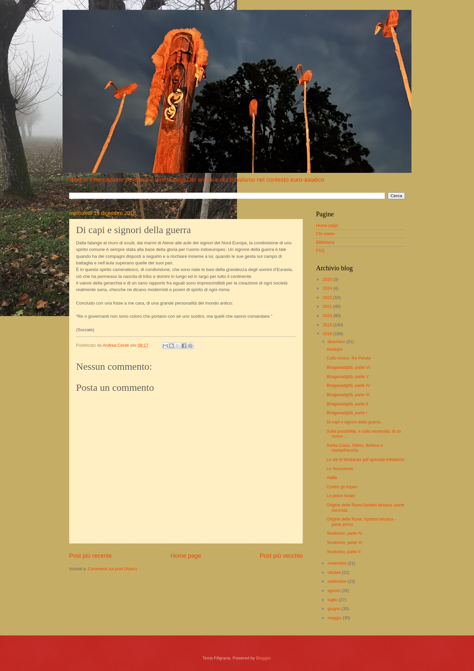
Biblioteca (325, 242)
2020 (328, 315)
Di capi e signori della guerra (353, 421)
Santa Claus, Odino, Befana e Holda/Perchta (354, 448)
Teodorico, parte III (344, 542)
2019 (328, 324)
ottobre (335, 572)
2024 (328, 288)
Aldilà (332, 477)
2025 (328, 279)
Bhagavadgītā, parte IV (348, 385)
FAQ (320, 250)
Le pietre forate (341, 495)
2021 (328, 306)
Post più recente (90, 555)
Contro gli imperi (342, 486)
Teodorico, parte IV (344, 533)
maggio (335, 617)
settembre (338, 581)
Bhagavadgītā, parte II (347, 403)
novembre (338, 563)
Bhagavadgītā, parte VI (348, 367)
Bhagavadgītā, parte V (348, 376)
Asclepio (335, 349)
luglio (333, 599)
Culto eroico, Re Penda (348, 358)
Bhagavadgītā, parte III (348, 394)
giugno (334, 608)
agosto (334, 590)
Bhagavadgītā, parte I (347, 412)
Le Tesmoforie (340, 468)
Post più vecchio (281, 555)
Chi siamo (325, 233)
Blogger (263, 658)
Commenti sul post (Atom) (112, 568)
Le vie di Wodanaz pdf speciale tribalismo (366, 459)
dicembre (337, 341)
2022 (328, 297)
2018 (328, 333)
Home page (186, 555)
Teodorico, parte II (343, 551)
